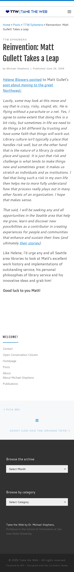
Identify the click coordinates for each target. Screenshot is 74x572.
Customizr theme (58, 565)
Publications (10, 384)
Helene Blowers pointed (22, 79)
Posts (16, 25)
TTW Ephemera (33, 25)
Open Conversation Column (20, 355)
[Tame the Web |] (26, 11)
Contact (8, 349)
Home (6, 25)
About (7, 373)
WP (22, 565)
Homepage (9, 361)
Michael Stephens (18, 68)
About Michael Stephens (18, 378)
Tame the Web (28, 560)
